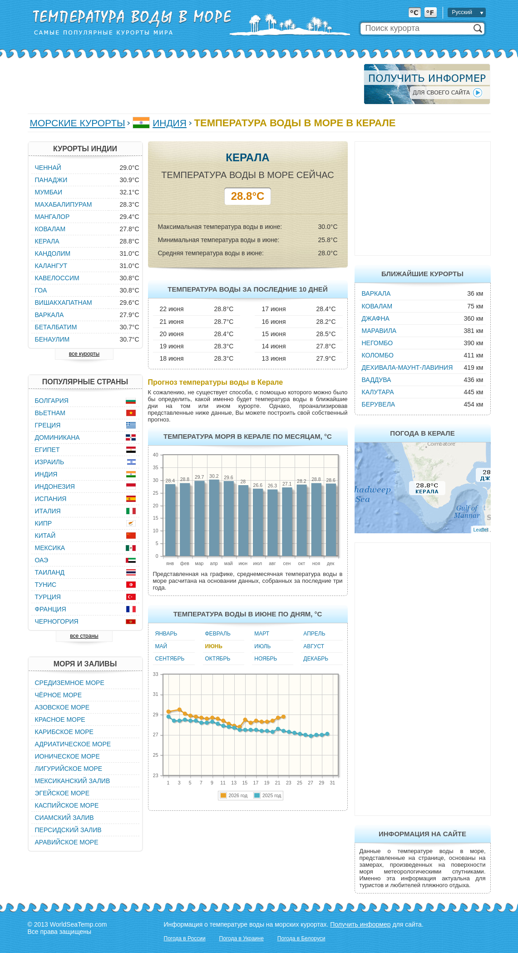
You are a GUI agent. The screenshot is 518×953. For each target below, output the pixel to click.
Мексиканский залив (72, 780)
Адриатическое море (73, 744)
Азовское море (62, 707)
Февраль (218, 633)
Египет (47, 449)
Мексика (50, 547)
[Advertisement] (193, 84)
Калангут (51, 265)
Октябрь (218, 658)
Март (261, 633)
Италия (48, 511)
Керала (47, 241)
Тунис (46, 584)
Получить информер (360, 924)
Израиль (49, 462)
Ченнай (48, 167)
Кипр (43, 523)
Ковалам (377, 306)
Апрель (314, 633)
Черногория (57, 621)
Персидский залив (68, 830)
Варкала (376, 293)
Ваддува (376, 379)
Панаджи (51, 180)
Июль (262, 646)
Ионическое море (67, 756)
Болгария (52, 400)
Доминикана (57, 437)
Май (161, 646)
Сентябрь (170, 658)
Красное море (60, 719)
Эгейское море (62, 793)
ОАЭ (42, 560)
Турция (48, 597)
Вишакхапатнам (63, 302)
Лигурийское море (69, 768)
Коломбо (378, 355)
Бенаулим (52, 339)
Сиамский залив (64, 817)
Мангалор (52, 216)
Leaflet (480, 529)
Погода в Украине (241, 938)
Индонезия (55, 486)
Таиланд (50, 572)
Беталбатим (56, 327)
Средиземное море (69, 682)
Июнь (213, 646)
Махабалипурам (63, 204)
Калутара (378, 392)
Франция (50, 609)
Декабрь (315, 658)
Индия (170, 123)
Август (313, 646)
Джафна (376, 318)
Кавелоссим (57, 278)
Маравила (379, 330)
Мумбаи (49, 192)
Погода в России (185, 938)
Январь (166, 633)
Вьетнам (50, 413)
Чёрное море (58, 695)
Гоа (41, 290)
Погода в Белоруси (301, 938)
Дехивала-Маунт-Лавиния (407, 367)
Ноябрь (265, 658)
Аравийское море (67, 842)
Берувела (378, 404)
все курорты (84, 354)
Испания (51, 498)
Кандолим (53, 253)
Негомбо (377, 343)
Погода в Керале (422, 433)
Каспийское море (67, 805)
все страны (84, 636)
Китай (45, 535)
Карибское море (64, 731)
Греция (48, 425)
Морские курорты (77, 123)
